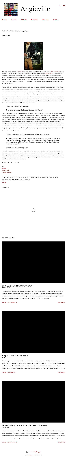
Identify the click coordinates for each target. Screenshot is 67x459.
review (55, 177)
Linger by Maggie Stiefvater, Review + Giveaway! (25, 425)
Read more (61, 302)
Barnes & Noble (5, 170)
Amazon (4, 168)
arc (8, 177)
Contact (34, 19)
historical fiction (25, 177)
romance (5, 180)
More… (56, 19)
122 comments (12, 302)
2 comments (11, 372)
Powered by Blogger (33, 452)
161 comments (12, 442)
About (13, 19)
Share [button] (4, 182)
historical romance (39, 177)
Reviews (45, 19)
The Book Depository (7, 172)
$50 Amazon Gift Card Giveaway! (17, 285)
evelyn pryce (14, 177)
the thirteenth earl (16, 180)
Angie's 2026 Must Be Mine (15, 355)
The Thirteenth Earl (49, 73)
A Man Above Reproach (55, 71)
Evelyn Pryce (19, 71)
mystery (49, 177)
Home (4, 19)
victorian (26, 180)
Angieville (30, 455)
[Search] (60, 3)
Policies (24, 19)
